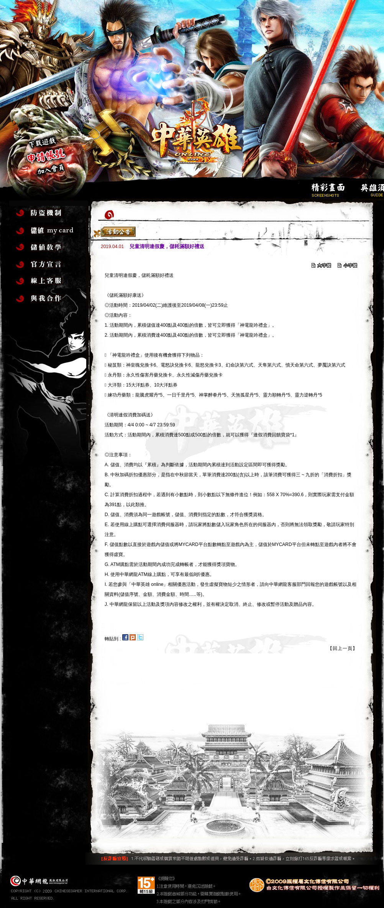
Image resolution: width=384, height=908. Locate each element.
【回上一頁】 (343, 648)
